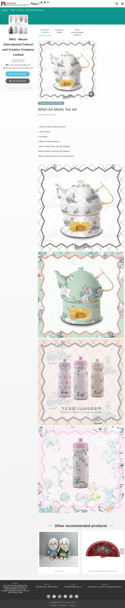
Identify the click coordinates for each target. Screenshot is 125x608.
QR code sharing (18, 81)
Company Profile (59, 31)
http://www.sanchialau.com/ (23, 68)
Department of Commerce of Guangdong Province (104, 587)
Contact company (18, 74)
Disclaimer (63, 605)
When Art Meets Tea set (35, 10)
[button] (122, 551)
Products (20, 10)
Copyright (53, 605)
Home (12, 10)
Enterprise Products (45, 31)
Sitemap (72, 605)
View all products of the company (19, 88)
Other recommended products (77, 32)
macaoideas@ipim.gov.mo (73, 587)
